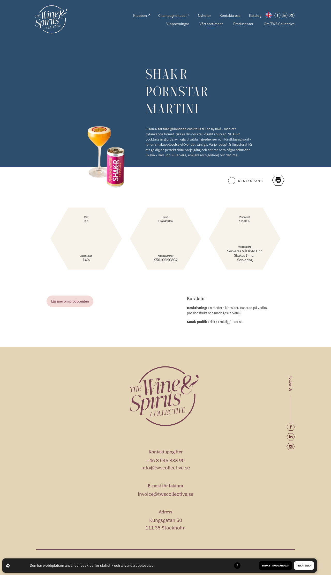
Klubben (141, 15)
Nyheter (204, 15)
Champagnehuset (174, 15)
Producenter (243, 23)
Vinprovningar (177, 23)
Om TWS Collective (279, 23)
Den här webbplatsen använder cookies (61, 565)
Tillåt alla (303, 565)
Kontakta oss (230, 15)
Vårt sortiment (211, 23)
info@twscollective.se (165, 468)
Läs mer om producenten (70, 301)
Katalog (255, 15)
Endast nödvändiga (275, 565)
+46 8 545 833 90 (165, 460)
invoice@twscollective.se (165, 494)
